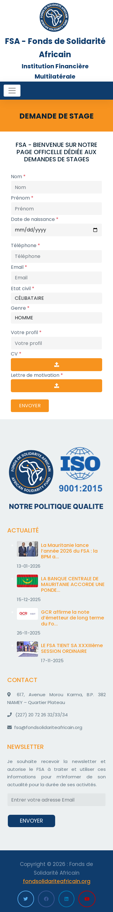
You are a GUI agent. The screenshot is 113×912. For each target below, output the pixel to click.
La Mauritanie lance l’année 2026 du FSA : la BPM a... (69, 551)
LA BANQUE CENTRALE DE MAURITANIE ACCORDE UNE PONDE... (73, 584)
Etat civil (22, 288)
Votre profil (26, 332)
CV (16, 353)
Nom (18, 176)
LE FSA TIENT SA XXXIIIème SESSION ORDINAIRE (72, 648)
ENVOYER (30, 405)
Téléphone (25, 245)
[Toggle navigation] (12, 91)
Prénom (22, 197)
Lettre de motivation (37, 375)
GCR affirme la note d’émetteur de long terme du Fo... (72, 618)
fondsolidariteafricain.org (56, 881)
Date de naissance (34, 219)
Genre (20, 308)
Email (19, 267)
